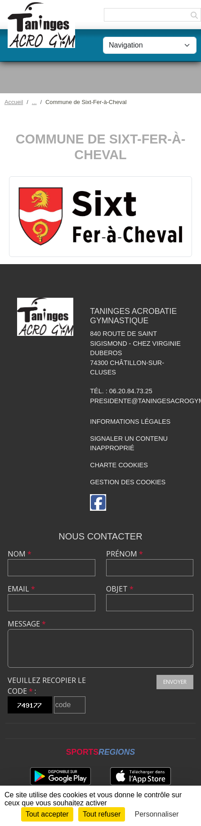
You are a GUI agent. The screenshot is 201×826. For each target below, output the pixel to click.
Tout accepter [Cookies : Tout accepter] (47, 814)
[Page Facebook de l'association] (98, 502)
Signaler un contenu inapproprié (129, 443)
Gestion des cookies (127, 482)
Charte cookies (118, 465)
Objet (120, 589)
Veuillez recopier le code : (47, 685)
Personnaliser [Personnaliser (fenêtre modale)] (157, 814)
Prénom (124, 554)
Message (27, 624)
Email (21, 589)
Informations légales (130, 421)
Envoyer (175, 682)
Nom (19, 554)
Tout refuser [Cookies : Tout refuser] (102, 814)
